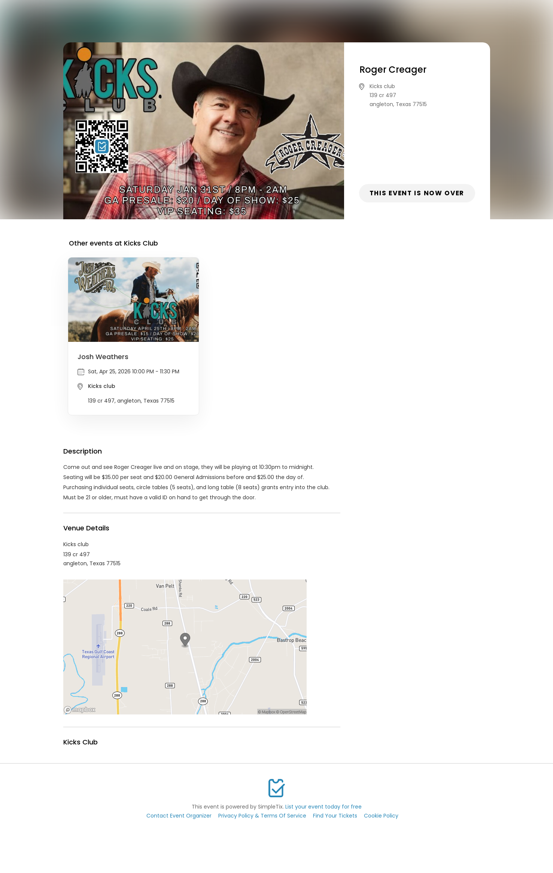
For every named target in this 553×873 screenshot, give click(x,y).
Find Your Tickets (335, 815)
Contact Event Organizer (179, 815)
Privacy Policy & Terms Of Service (262, 815)
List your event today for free (323, 806)
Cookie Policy (381, 815)
